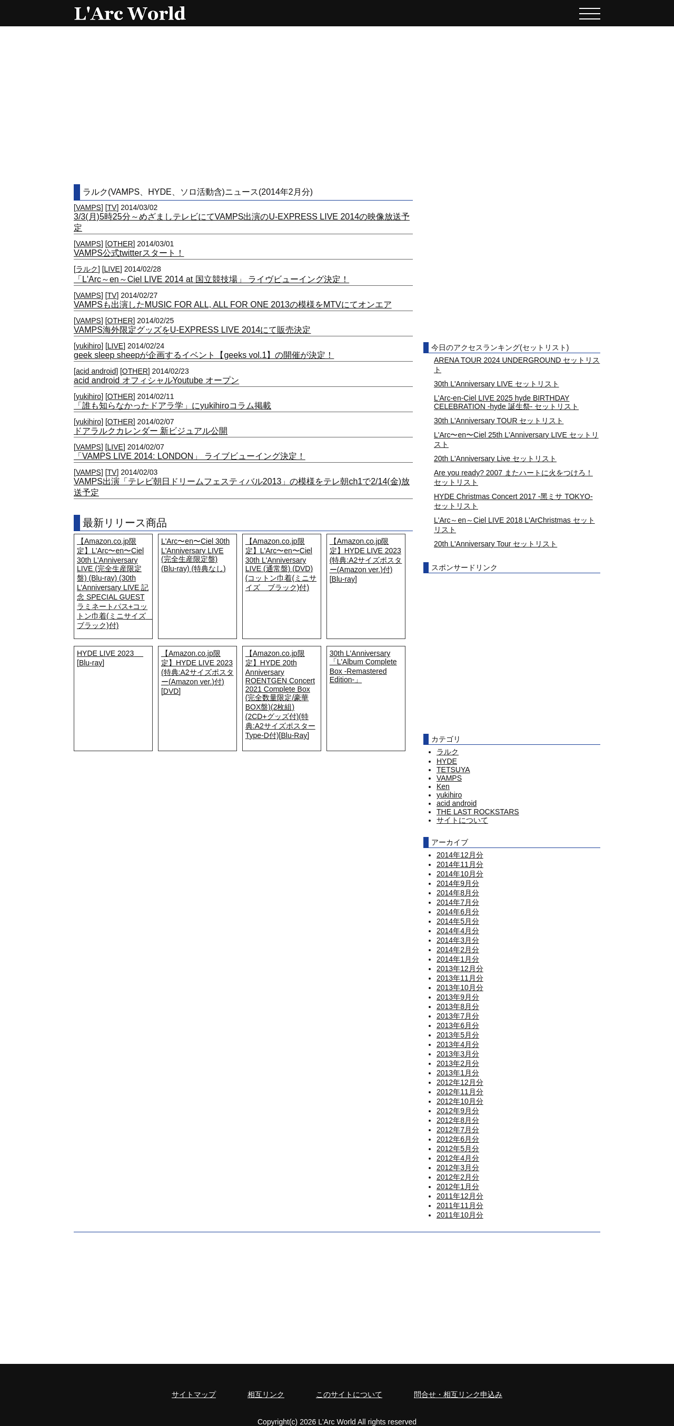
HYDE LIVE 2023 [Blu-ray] (110, 658)
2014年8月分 (458, 893)
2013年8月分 (458, 1006)
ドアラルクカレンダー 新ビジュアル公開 (150, 430)
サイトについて (462, 820)
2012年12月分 (460, 1082)
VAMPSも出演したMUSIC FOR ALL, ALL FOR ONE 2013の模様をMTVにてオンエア (233, 304)
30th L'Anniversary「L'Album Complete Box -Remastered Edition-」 (363, 666)
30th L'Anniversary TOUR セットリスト (498, 420)
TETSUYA (453, 769)
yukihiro (88, 346)
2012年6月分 (458, 1139)
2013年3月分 (458, 1054)
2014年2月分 (458, 949)
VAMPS (88, 207)
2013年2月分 (458, 1063)
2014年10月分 (460, 874)
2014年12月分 (460, 855)
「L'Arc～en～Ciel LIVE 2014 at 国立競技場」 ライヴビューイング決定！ (211, 279)
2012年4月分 (458, 1158)
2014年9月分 (458, 883)
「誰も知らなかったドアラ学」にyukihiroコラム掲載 (172, 405)
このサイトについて (349, 1394)
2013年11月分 (460, 978)
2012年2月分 (458, 1177)
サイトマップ (194, 1394)
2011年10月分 (460, 1215)
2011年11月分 (460, 1205)
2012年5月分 (458, 1148)
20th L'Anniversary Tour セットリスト (495, 544)
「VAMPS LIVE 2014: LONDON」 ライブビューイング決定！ (189, 456)
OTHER (120, 244)
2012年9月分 (458, 1110)
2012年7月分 (458, 1129)
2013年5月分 (458, 1035)
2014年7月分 (458, 902)
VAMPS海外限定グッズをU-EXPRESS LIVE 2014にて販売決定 (192, 329)
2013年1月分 (458, 1073)
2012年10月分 (460, 1101)
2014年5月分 (458, 921)
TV (112, 207)
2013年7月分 (458, 1016)
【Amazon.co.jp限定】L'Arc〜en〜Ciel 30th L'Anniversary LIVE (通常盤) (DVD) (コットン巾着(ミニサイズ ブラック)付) (280, 564)
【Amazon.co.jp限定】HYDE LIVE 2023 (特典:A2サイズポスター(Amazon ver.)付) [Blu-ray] (366, 560)
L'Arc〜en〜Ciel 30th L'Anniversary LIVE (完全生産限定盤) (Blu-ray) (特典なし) (195, 555)
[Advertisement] (337, 105)
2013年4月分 (458, 1044)
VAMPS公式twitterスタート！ (129, 252)
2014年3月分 (458, 940)
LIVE (112, 269)
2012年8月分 (458, 1120)
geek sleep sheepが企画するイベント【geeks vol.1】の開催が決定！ (204, 355)
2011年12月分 (460, 1196)
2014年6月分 (458, 912)
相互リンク (265, 1394)
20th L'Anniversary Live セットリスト (495, 458)
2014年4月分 (458, 930)
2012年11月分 (460, 1092)
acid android (96, 371)
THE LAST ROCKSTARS (478, 811)
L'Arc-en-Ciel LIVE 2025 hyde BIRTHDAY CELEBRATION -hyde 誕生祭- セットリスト (506, 402)
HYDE (447, 761)
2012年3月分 (458, 1167)
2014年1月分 (458, 959)
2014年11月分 (460, 864)
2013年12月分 (460, 968)
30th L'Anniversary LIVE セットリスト (496, 384)
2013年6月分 (458, 1025)
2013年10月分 (460, 987)
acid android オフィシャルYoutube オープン (156, 380)
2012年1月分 (458, 1186)
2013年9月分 (458, 997)
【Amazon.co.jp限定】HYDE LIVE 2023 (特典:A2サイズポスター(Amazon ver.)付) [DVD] (197, 672)
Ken (443, 786)
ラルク (87, 269)
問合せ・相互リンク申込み (458, 1394)
